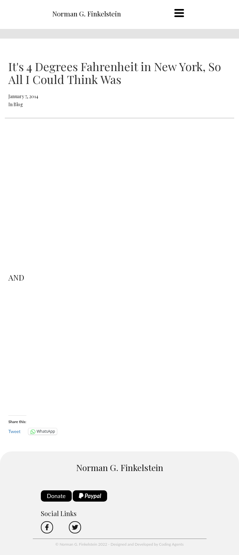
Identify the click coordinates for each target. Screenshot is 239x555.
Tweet (14, 431)
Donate (56, 495)
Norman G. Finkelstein (86, 13)
